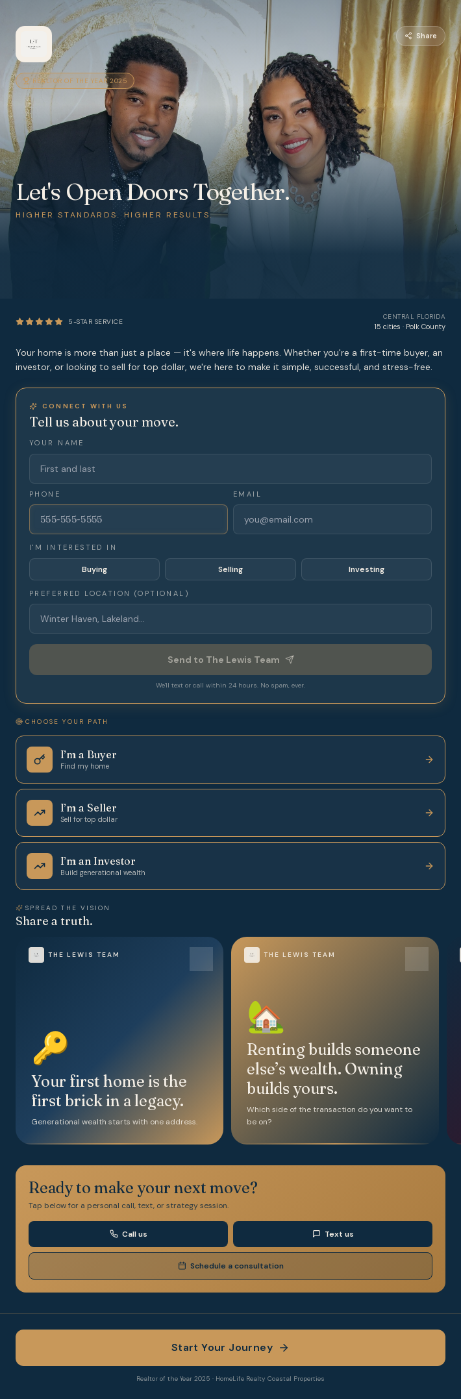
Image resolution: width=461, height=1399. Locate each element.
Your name (56, 442)
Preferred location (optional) (109, 593)
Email (247, 494)
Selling (230, 569)
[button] (119, 1041)
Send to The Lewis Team (231, 659)
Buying (94, 569)
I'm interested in (73, 547)
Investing (366, 569)
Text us (333, 1234)
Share (421, 35)
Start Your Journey (230, 1347)
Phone (44, 494)
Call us (128, 1234)
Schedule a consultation (231, 1266)
